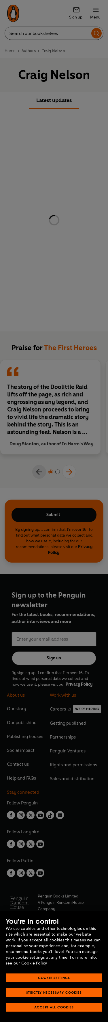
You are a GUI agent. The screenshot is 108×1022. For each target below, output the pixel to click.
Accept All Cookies (54, 1007)
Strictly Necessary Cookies (54, 992)
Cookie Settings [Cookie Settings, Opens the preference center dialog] (54, 977)
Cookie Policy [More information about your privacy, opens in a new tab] (34, 963)
